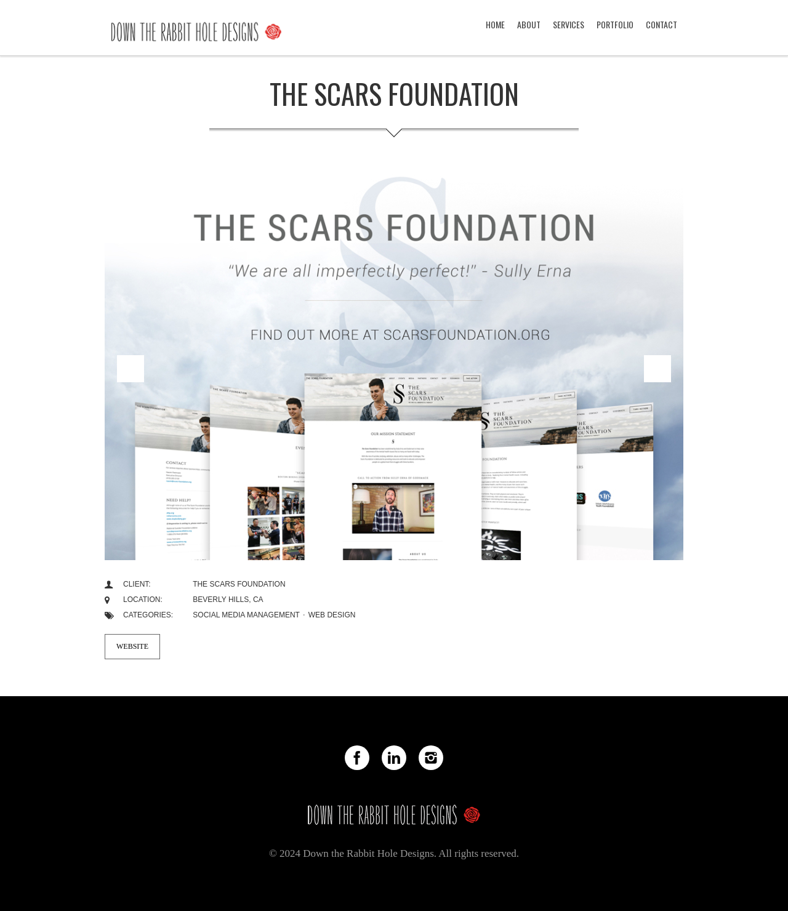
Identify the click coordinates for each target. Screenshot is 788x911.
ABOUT (529, 24)
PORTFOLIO (615, 24)
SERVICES (568, 24)
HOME (495, 24)
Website (132, 646)
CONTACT (661, 24)
